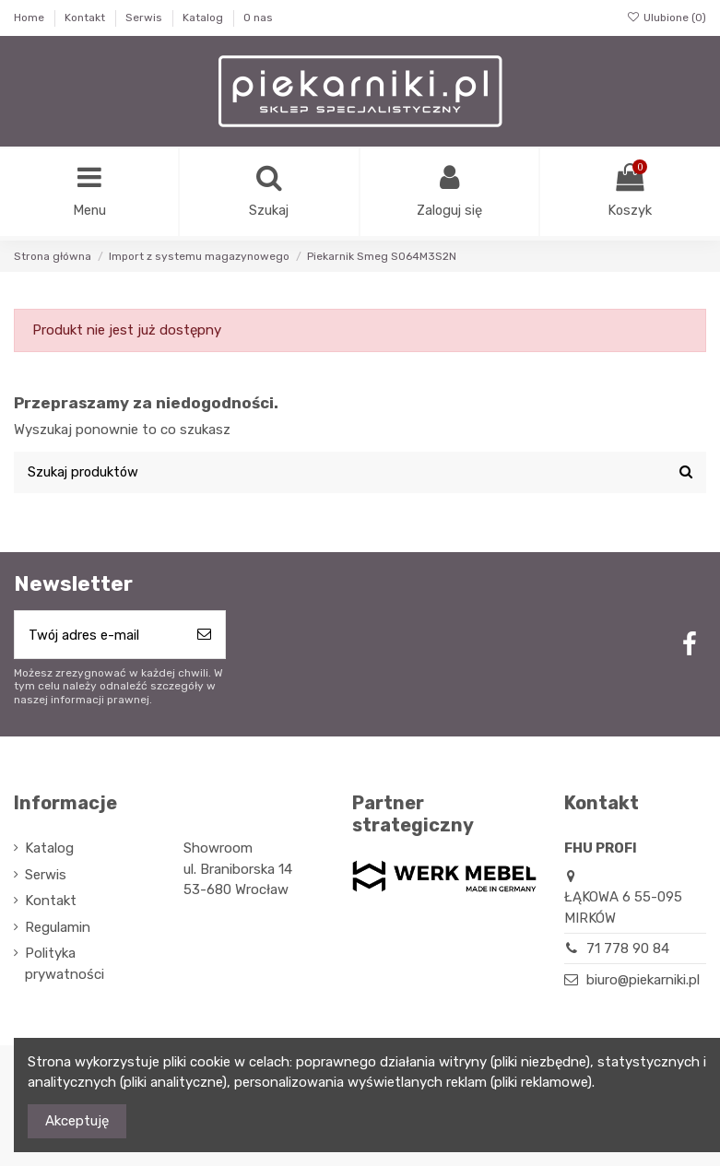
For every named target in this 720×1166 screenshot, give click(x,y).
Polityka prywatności (64, 966)
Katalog (204, 17)
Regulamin (57, 930)
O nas (258, 17)
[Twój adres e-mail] (99, 637)
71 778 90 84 (627, 951)
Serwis (145, 17)
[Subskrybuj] (204, 637)
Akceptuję (77, 1121)
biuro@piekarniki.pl (643, 982)
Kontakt (86, 17)
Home (30, 17)
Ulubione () (666, 17)
